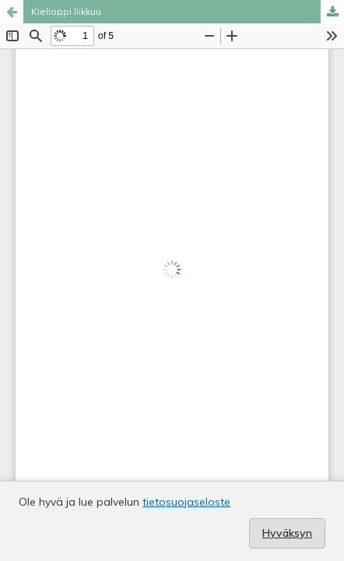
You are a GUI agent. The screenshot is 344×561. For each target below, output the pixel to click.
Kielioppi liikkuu (66, 11)
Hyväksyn (287, 533)
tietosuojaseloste (186, 502)
